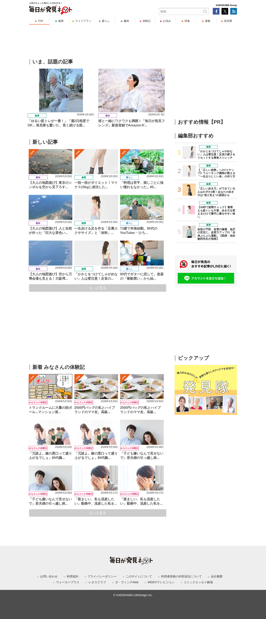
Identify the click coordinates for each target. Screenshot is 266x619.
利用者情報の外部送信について (181, 576)
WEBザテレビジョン (161, 582)
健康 (61, 20)
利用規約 (72, 576)
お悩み (167, 20)
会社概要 (217, 576)
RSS (233, 11)
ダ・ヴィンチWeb (127, 582)
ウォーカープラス (67, 582)
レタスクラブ (97, 582)
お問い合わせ (49, 576)
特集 (187, 20)
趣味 (126, 20)
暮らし (106, 20)
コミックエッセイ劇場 (198, 582)
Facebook (216, 11)
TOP (40, 20)
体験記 (147, 20)
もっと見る (97, 288)
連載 (207, 20)
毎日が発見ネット (53, 10)
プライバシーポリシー (102, 576)
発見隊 (228, 20)
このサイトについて (139, 576)
